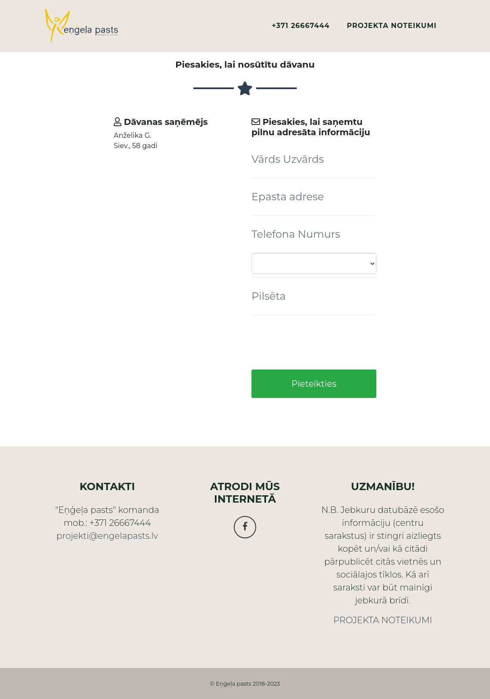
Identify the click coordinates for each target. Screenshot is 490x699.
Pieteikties (314, 384)
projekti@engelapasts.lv (107, 536)
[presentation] (316, 342)
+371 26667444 (300, 29)
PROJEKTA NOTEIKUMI (392, 29)
